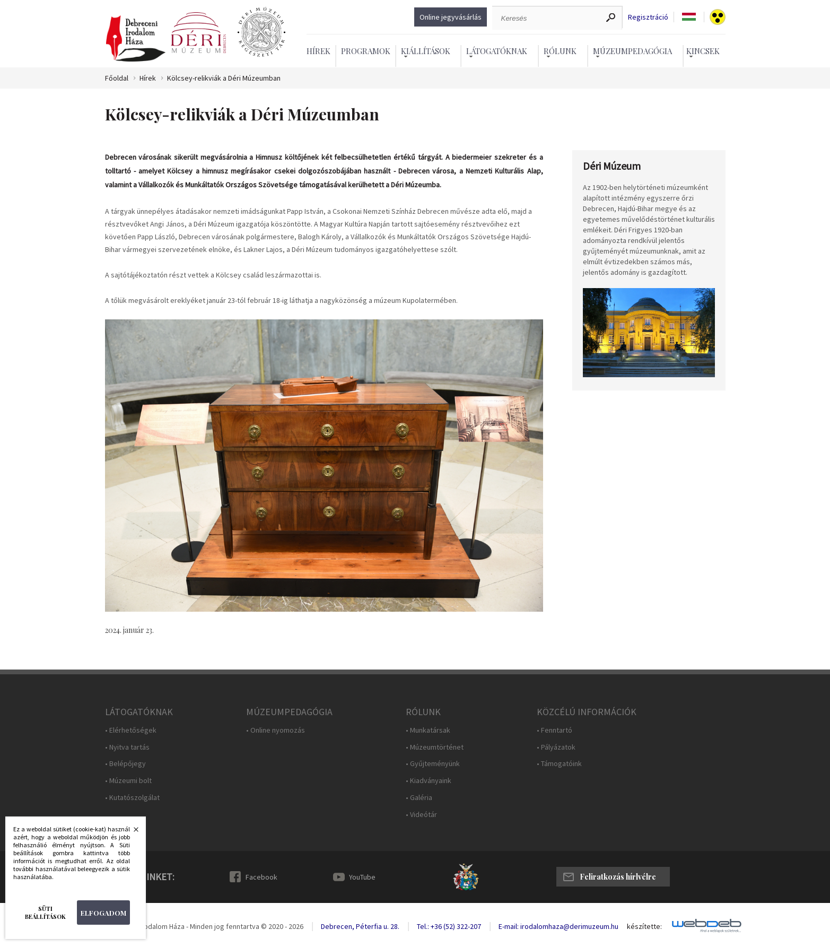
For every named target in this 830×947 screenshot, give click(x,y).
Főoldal (116, 78)
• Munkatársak (428, 730)
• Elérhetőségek (130, 730)
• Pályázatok (556, 747)
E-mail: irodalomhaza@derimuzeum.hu (558, 926)
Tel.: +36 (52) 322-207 (449, 926)
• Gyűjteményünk (433, 763)
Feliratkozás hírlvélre (618, 877)
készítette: (644, 926)
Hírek (318, 51)
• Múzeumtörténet (435, 747)
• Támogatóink (559, 763)
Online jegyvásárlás (451, 17)
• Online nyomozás (275, 730)
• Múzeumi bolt (128, 780)
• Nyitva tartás (127, 747)
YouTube (362, 877)
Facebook (261, 877)
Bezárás (130, 832)
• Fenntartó (554, 730)
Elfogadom (103, 912)
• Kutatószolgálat (132, 797)
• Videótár (421, 814)
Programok (365, 51)
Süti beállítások (45, 912)
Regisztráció (648, 17)
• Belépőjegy (125, 763)
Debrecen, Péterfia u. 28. (360, 926)
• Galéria (419, 797)
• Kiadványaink (428, 780)
